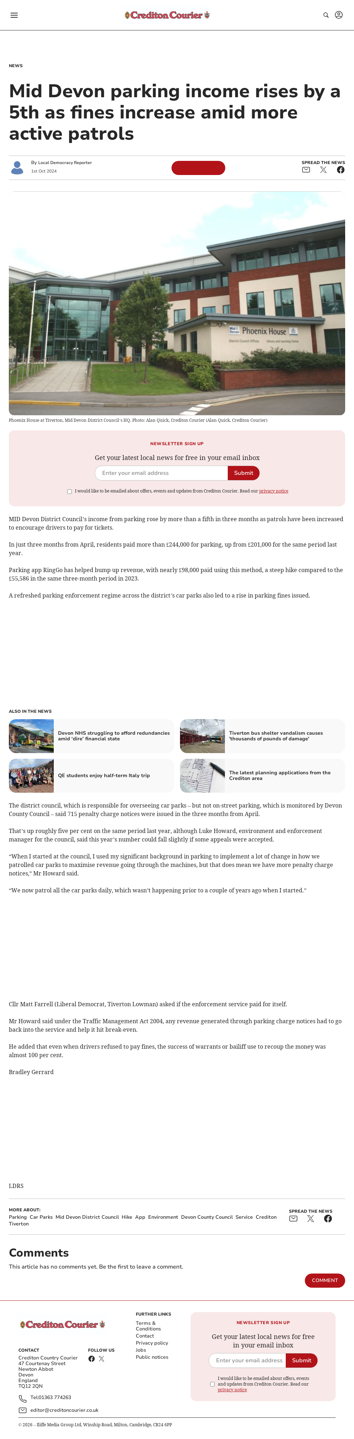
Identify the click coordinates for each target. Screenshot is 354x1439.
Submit (243, 473)
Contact (145, 1336)
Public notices (152, 1357)
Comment (325, 1280)
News (16, 66)
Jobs (141, 1350)
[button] (14, 15)
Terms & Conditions (148, 1326)
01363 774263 (55, 1398)
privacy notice (273, 491)
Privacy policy (152, 1343)
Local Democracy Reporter (65, 162)
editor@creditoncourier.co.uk (64, 1410)
